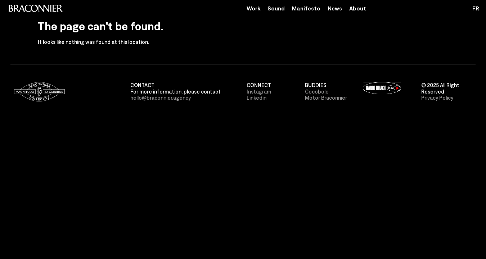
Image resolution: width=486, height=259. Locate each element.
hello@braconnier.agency (160, 98)
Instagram (259, 91)
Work (253, 8)
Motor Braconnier (326, 98)
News (335, 8)
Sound (276, 8)
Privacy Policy (437, 98)
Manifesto (306, 8)
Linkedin (256, 98)
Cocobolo (317, 91)
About (357, 8)
